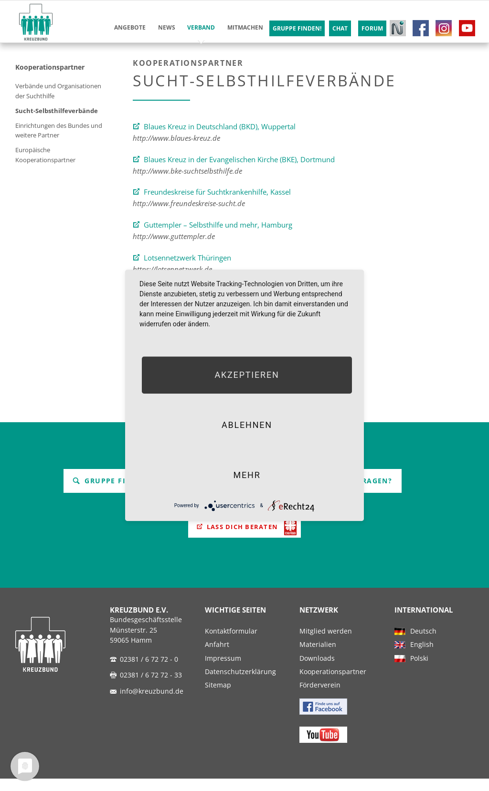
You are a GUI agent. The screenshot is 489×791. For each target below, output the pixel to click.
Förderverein (319, 697)
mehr (246, 475)
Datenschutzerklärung (240, 683)
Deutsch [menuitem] (423, 643)
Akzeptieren (246, 375)
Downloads (317, 670)
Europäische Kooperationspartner (45, 155)
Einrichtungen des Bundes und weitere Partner (58, 130)
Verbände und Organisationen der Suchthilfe (58, 91)
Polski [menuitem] (419, 670)
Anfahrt (217, 657)
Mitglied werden (325, 643)
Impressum (223, 670)
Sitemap (218, 697)
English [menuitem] (422, 657)
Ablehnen (247, 425)
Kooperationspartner (50, 67)
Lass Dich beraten (242, 528)
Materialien (317, 657)
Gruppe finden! (116, 480)
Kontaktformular (231, 643)
